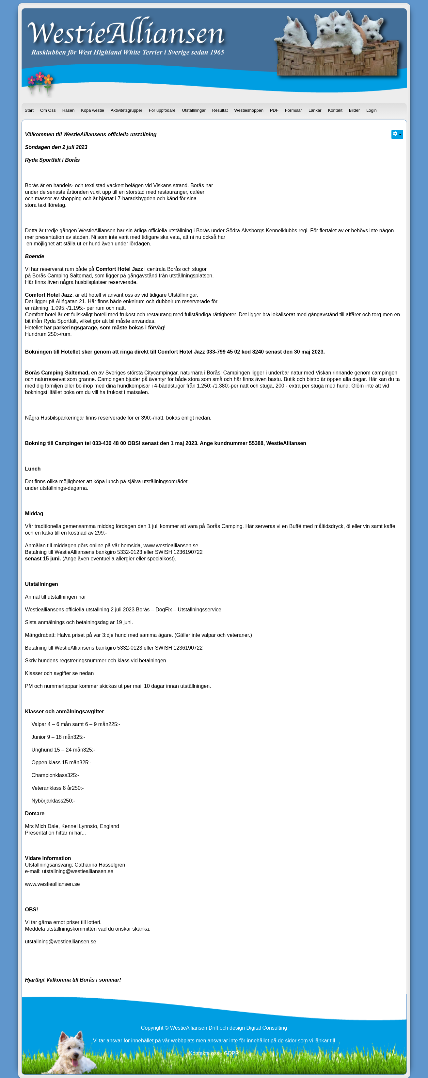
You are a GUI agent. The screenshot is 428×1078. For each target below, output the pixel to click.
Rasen (68, 110)
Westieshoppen (248, 110)
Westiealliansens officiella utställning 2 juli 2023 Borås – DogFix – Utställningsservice (123, 609)
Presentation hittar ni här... (55, 833)
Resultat (220, 110)
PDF (274, 110)
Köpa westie (92, 110)
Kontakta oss (204, 1053)
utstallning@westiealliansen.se (77, 871)
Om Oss (48, 110)
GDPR (231, 1053)
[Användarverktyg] (397, 134)
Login (371, 110)
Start (29, 110)
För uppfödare (162, 110)
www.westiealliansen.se (170, 545)
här (82, 597)
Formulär (293, 110)
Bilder (354, 110)
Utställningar (194, 110)
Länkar (315, 110)
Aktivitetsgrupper (126, 110)
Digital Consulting (266, 1028)
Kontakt (335, 110)
